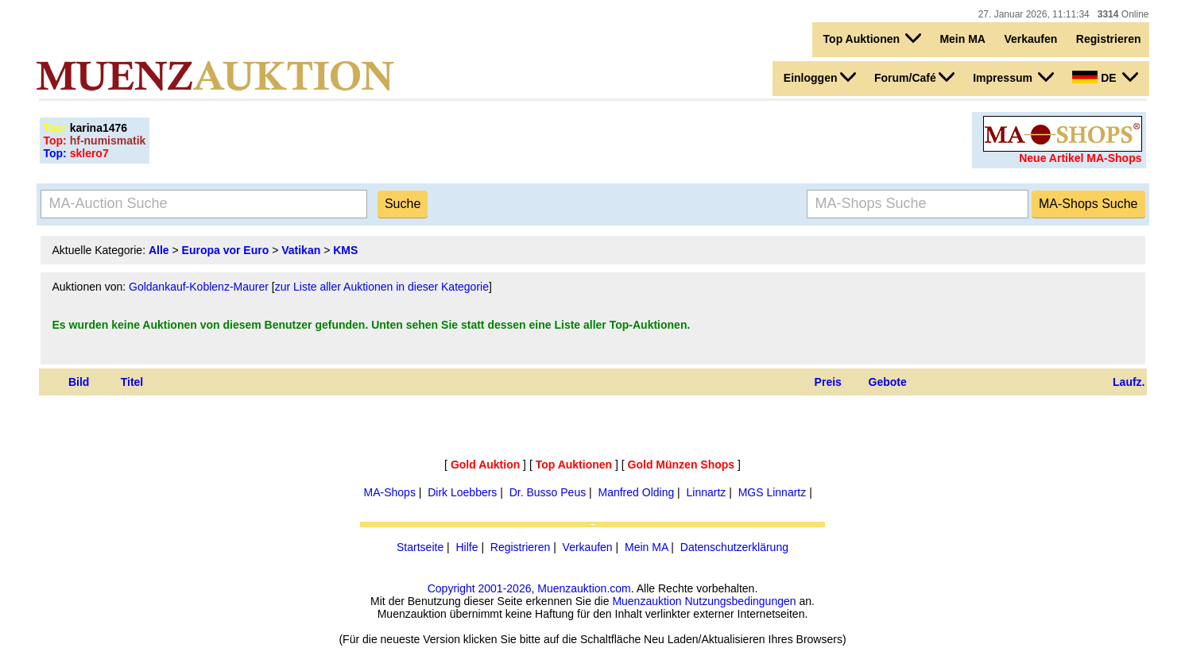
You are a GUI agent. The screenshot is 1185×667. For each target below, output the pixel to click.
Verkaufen (1030, 39)
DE (1104, 77)
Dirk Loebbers (462, 492)
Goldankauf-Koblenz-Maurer (199, 286)
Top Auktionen (872, 38)
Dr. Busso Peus (548, 492)
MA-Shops (390, 492)
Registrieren (1108, 39)
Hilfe (466, 547)
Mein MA (962, 39)
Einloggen (820, 77)
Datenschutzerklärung (734, 547)
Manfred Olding (636, 492)
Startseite (420, 547)
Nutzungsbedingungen (740, 601)
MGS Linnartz (772, 492)
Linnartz (706, 492)
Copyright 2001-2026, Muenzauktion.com (529, 588)
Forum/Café (914, 77)
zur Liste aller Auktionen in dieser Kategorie (382, 286)
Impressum (1013, 77)
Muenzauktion (646, 601)
